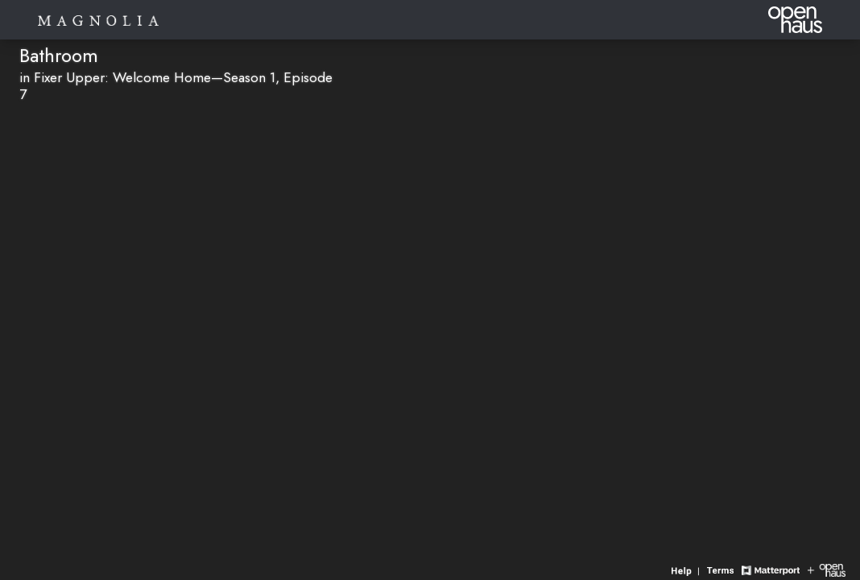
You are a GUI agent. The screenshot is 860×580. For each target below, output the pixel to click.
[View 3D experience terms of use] (722, 569)
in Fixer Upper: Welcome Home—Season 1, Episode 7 (176, 86)
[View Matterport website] (770, 569)
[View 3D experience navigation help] (687, 569)
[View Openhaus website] (827, 569)
